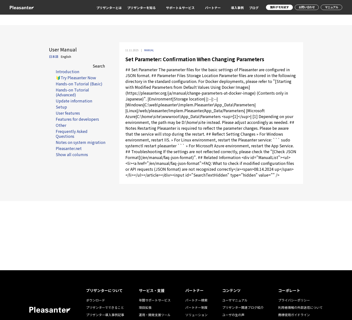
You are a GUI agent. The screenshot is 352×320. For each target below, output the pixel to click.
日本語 (53, 56)
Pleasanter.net (69, 148)
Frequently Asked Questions (72, 134)
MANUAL (149, 50)
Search (99, 66)
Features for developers (77, 119)
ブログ (248, 7)
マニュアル (330, 7)
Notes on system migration (80, 142)
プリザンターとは (103, 7)
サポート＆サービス (175, 7)
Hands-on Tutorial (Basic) (79, 83)
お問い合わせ (304, 7)
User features (68, 112)
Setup (61, 106)
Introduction (67, 71)
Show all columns (72, 154)
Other (61, 125)
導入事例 (232, 7)
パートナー (207, 7)
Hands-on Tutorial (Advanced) (72, 92)
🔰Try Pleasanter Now (76, 77)
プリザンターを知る (136, 7)
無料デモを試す (275, 7)
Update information (74, 100)
